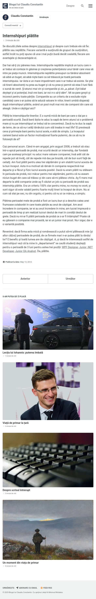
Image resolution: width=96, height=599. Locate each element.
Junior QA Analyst (25, 251)
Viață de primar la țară (16, 422)
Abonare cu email (26, 588)
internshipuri (45, 46)
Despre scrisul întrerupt (16, 490)
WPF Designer (70, 247)
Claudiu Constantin (22, 15)
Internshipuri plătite (21, 35)
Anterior (25, 278)
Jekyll (44, 592)
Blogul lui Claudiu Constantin (26, 6)
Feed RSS (46, 588)
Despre (70, 5)
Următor (70, 278)
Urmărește (44, 17)
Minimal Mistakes (56, 592)
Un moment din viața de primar (21, 562)
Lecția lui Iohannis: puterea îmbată (23, 352)
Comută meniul (11, 25)
